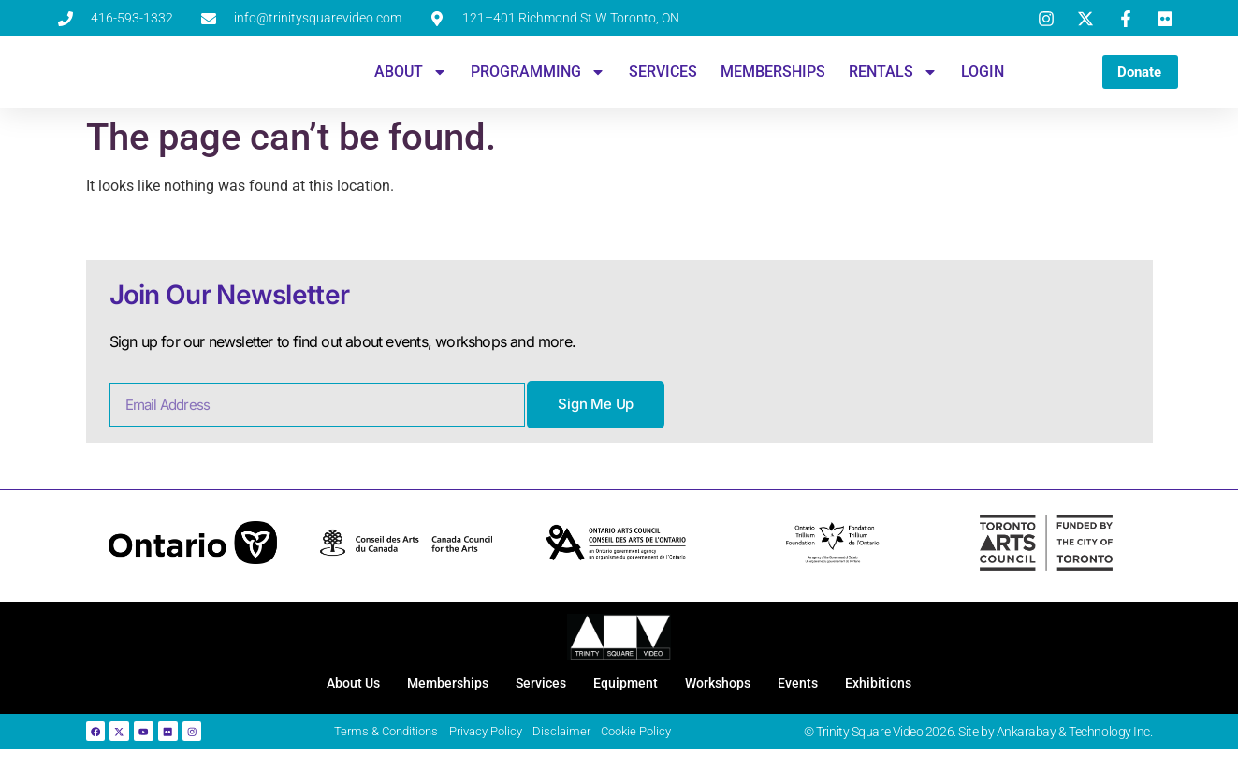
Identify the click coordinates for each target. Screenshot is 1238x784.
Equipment (627, 706)
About (404, 81)
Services (656, 81)
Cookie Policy (655, 762)
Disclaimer (577, 762)
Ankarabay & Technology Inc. (1075, 761)
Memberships (766, 81)
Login (976, 81)
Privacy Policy (498, 762)
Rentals (886, 81)
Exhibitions (919, 706)
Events (826, 706)
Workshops (732, 706)
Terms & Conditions (392, 762)
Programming (531, 81)
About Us (314, 706)
